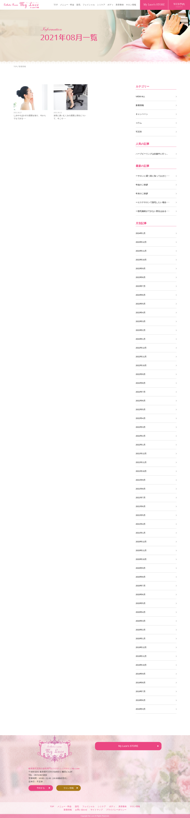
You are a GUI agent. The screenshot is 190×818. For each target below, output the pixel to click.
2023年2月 (140, 330)
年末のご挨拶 (142, 193)
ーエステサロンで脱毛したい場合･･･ (153, 202)
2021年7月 (140, 497)
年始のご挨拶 (142, 185)
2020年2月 (140, 630)
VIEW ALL (140, 96)
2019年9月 (140, 674)
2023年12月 (141, 242)
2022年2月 (140, 436)
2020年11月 (141, 550)
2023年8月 (140, 277)
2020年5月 (140, 603)
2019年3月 (140, 709)
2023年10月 (141, 259)
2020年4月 (140, 612)
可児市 (139, 132)
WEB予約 (179, 5)
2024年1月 (140, 233)
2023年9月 (140, 268)
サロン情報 (131, 4)
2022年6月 (140, 400)
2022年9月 (140, 374)
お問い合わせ (81, 810)
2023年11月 (141, 251)
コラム (139, 123)
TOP (56, 4)
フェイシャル (89, 4)
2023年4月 (140, 312)
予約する (41, 788)
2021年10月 (141, 471)
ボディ (110, 4)
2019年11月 (141, 656)
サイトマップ (97, 810)
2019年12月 (141, 647)
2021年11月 (141, 462)
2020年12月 (141, 541)
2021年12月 (141, 453)
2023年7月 (140, 286)
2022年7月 (140, 392)
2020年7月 (140, 585)
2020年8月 (140, 577)
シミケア (101, 4)
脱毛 (78, 4)
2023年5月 (140, 304)
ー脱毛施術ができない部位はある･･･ (153, 211)
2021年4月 (140, 524)
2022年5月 (140, 409)
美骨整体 (120, 4)
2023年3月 (140, 321)
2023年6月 (140, 295)
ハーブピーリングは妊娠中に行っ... (152, 154)
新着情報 (140, 105)
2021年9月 (140, 480)
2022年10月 (141, 365)
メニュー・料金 (67, 4)
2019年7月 (140, 691)
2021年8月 (140, 489)
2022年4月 (140, 418)
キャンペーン (142, 114)
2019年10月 (141, 665)
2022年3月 (140, 427)
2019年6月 (140, 700)
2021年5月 (140, 515)
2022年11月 (141, 356)
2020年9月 (140, 568)
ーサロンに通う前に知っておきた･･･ (153, 176)
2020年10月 (141, 559)
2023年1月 (140, 339)
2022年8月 (140, 383)
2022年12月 (141, 348)
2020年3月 (140, 621)
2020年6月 (140, 594)
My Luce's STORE (154, 4)
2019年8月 (140, 682)
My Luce (91, 816)
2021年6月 (140, 506)
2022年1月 (140, 444)
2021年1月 (140, 533)
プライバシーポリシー (116, 810)
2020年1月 (140, 638)
